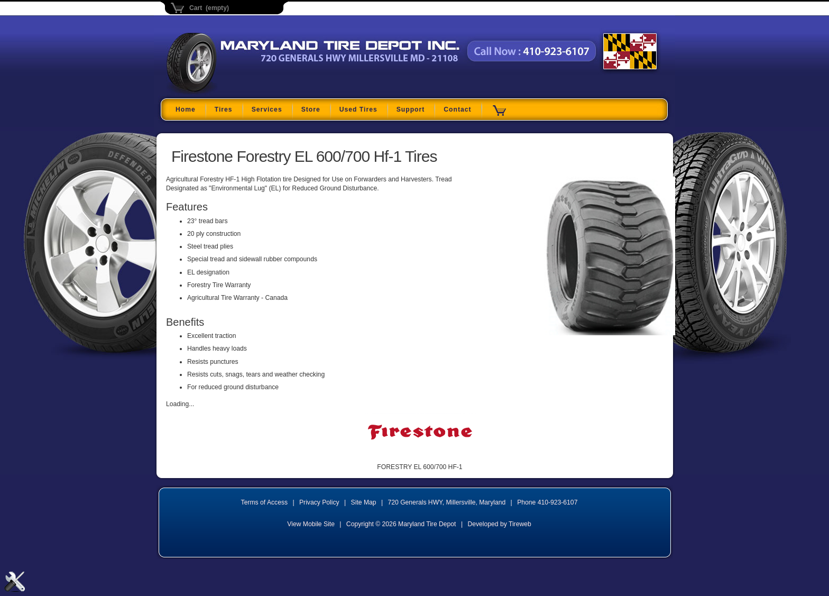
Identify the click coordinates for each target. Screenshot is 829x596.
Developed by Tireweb (499, 524)
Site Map (363, 502)
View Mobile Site (311, 524)
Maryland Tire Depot (233, 92)
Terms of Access (264, 502)
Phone (547, 502)
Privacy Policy (319, 502)
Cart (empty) (209, 8)
